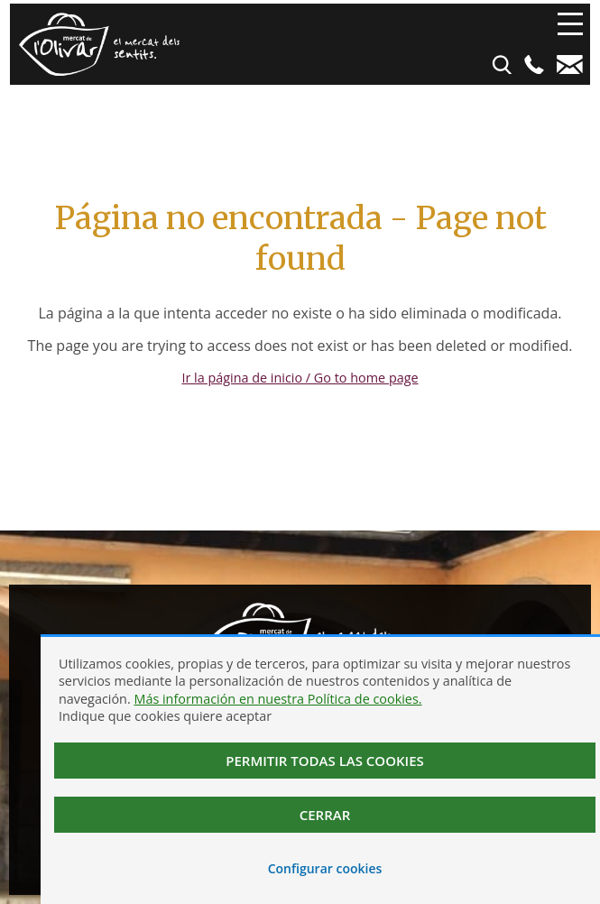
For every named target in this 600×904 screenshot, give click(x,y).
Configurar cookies (325, 868)
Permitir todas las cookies (325, 761)
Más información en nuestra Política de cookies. (277, 698)
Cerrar (325, 815)
